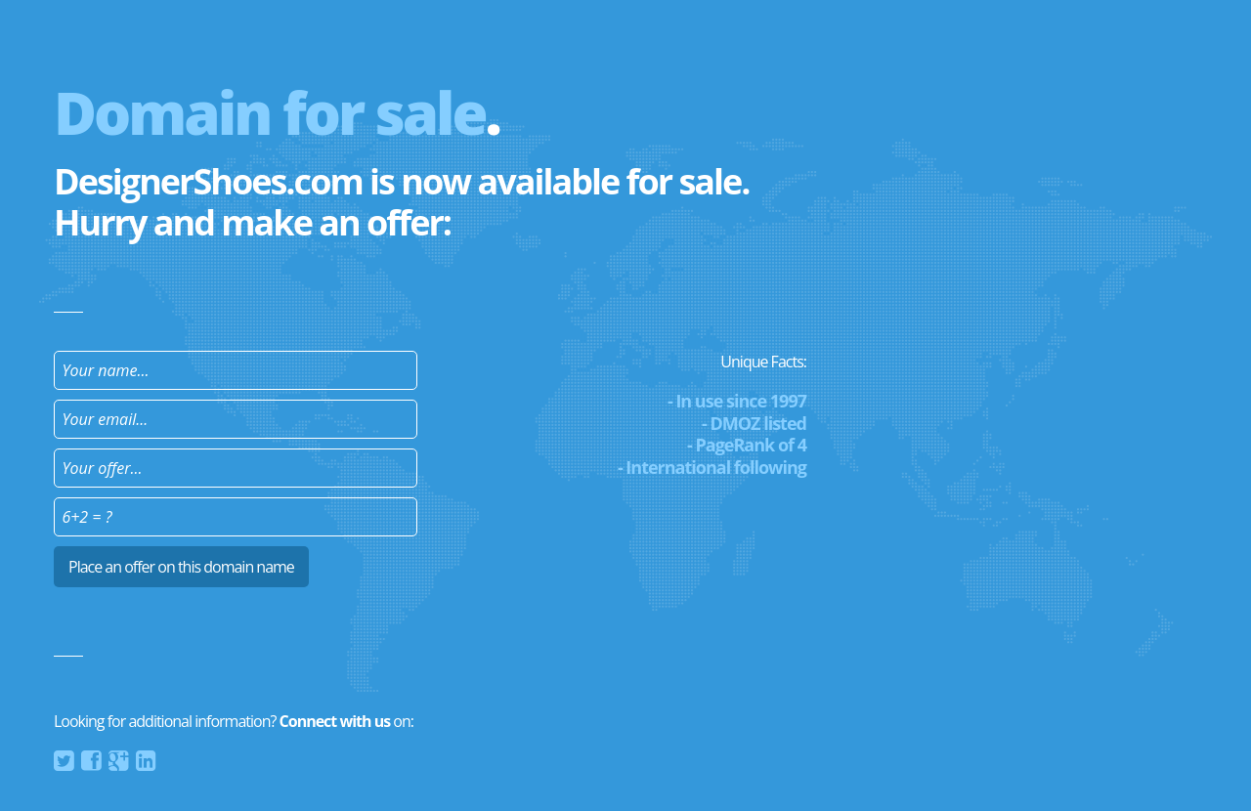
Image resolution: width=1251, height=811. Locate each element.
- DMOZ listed (754, 423)
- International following (712, 467)
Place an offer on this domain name (181, 566)
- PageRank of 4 (746, 444)
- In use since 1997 (737, 400)
